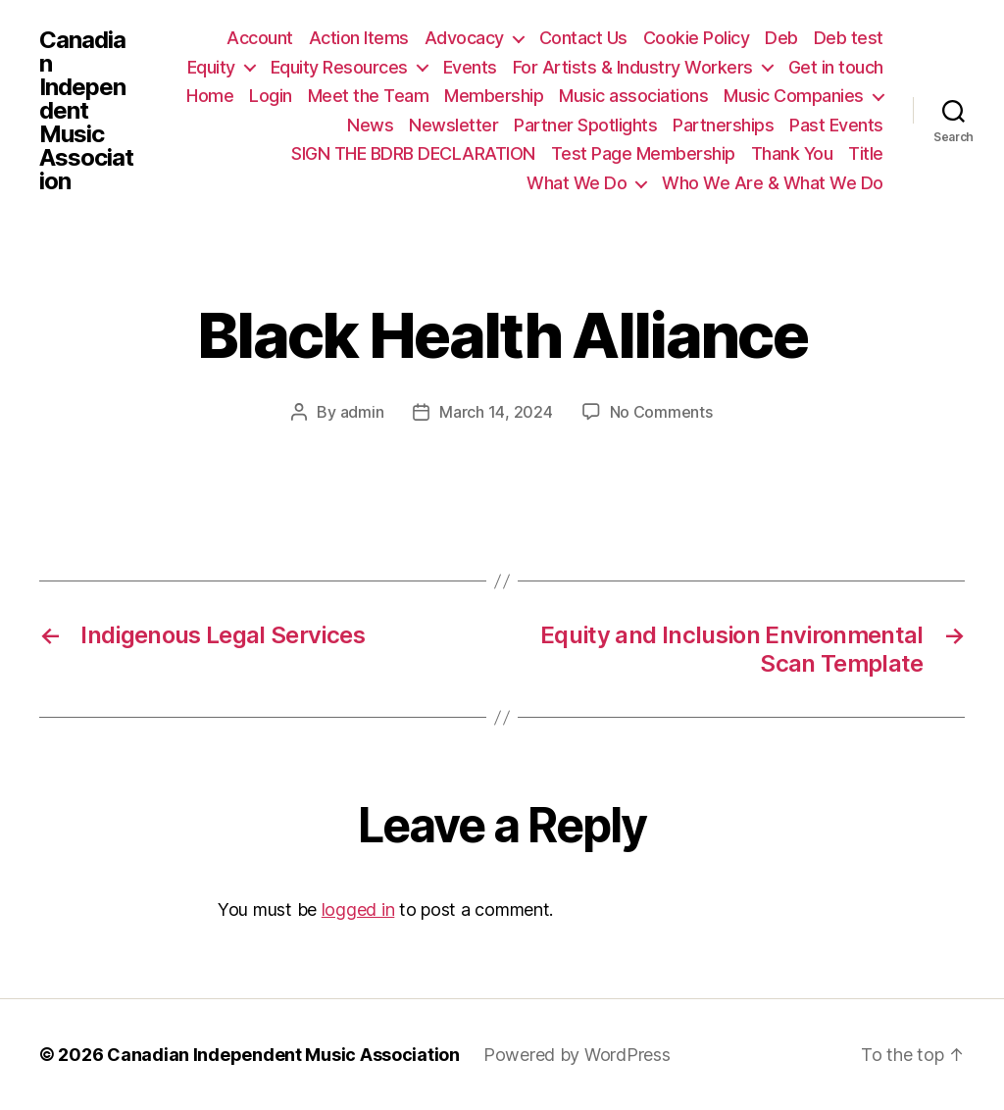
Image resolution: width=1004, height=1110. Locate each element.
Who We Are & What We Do (772, 183)
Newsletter (453, 125)
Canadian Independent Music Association (86, 110)
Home (209, 95)
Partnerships (723, 125)
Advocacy (464, 37)
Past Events (836, 125)
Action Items (359, 37)
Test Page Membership (643, 153)
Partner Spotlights (585, 125)
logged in (358, 909)
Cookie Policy (696, 37)
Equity (211, 67)
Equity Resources (339, 67)
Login (270, 95)
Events (470, 67)
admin (362, 412)
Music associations (633, 95)
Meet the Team (368, 95)
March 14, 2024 (495, 412)
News (370, 125)
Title (865, 153)
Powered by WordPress (577, 1054)
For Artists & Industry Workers (633, 67)
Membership (493, 95)
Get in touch (835, 67)
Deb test (848, 37)
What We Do (577, 183)
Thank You (792, 153)
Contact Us (583, 37)
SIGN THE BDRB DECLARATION (413, 153)
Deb (781, 37)
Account (259, 37)
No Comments (661, 412)
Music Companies (794, 95)
